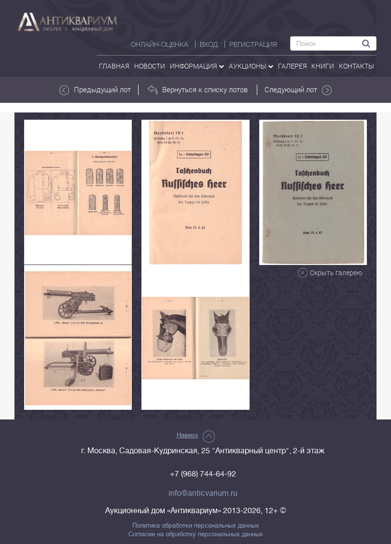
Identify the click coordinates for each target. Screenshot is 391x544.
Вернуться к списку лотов (198, 89)
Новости (149, 65)
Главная (114, 65)
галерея (292, 65)
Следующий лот (298, 89)
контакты (356, 65)
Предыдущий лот (95, 89)
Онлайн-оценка (159, 44)
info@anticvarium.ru (202, 493)
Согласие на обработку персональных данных (195, 534)
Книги (322, 65)
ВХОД (209, 44)
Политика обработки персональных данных (195, 525)
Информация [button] (197, 65)
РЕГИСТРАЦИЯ (253, 44)
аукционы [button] (251, 65)
